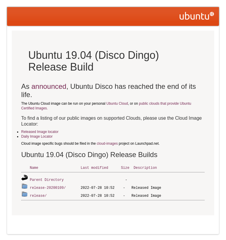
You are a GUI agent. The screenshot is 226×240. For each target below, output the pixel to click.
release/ (38, 194)
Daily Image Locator (37, 136)
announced (49, 86)
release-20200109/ (48, 186)
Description (145, 167)
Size (125, 167)
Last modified (94, 167)
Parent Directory (47, 179)
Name (34, 167)
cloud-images (107, 143)
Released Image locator (40, 132)
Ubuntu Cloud (117, 103)
